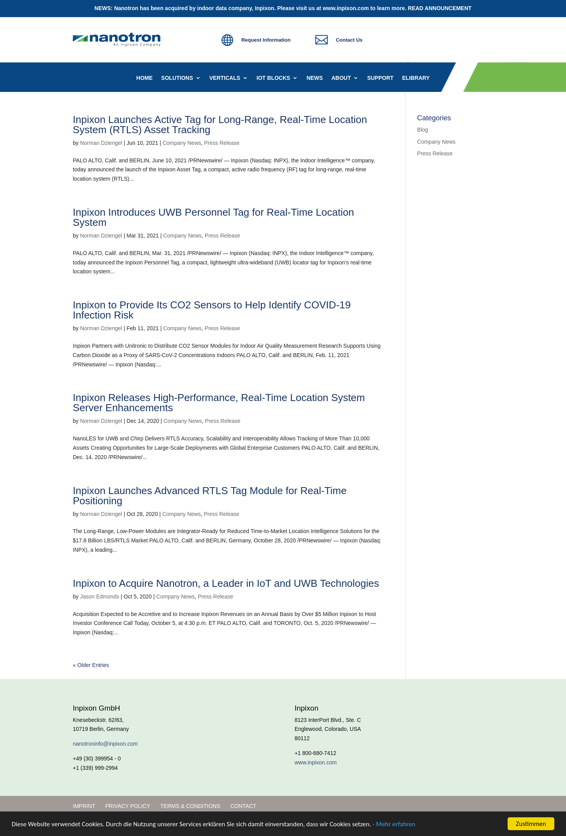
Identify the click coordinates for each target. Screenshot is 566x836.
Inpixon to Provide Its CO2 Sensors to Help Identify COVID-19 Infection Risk (212, 310)
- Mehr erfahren (394, 824)
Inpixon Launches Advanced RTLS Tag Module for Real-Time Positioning (209, 496)
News (314, 78)
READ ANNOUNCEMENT (440, 8)
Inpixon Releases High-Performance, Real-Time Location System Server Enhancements (219, 403)
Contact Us (349, 40)
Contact (243, 806)
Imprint (84, 806)
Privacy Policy (127, 806)
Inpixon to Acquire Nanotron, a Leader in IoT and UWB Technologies (226, 583)
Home (144, 78)
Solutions (177, 78)
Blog (422, 130)
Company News (182, 143)
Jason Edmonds (99, 596)
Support (380, 78)
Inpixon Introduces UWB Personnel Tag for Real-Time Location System (213, 217)
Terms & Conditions (190, 806)
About (341, 78)
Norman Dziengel (101, 143)
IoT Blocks (273, 78)
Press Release (221, 143)
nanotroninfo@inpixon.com (105, 744)
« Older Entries (91, 665)
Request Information (265, 40)
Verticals (224, 78)
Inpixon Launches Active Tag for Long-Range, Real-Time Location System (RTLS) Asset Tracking (220, 125)
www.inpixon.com (346, 8)
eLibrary (416, 78)
